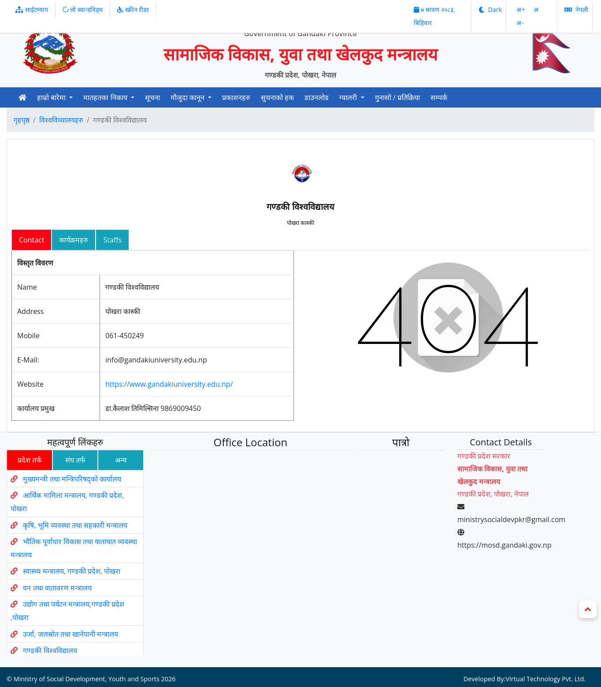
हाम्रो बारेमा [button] (52, 97)
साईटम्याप (31, 9)
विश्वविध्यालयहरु (61, 120)
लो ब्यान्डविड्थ (83, 9)
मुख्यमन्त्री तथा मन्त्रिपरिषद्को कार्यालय (58, 501)
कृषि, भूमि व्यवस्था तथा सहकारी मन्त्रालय (69, 535)
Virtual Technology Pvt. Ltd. (528, 637)
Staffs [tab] (112, 240)
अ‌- (519, 23)
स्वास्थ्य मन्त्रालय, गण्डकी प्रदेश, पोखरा (73, 568)
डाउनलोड (316, 97)
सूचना (152, 97)
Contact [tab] (31, 240)
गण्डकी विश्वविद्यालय (63, 619)
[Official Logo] (50, 46)
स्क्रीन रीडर (133, 9)
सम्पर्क (438, 97)
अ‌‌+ (521, 9)
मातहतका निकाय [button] (106, 97)
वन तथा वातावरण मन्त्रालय (61, 579)
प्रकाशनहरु (236, 97)
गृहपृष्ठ (22, 120)
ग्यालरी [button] (349, 97)
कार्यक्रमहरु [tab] (73, 240)
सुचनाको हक (277, 97)
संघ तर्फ (59, 486)
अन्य (108, 486)
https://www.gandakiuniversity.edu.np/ (169, 384)
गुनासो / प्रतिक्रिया (397, 97)
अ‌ (536, 9)
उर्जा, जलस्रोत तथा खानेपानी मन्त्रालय (81, 609)
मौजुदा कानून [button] (188, 97)
